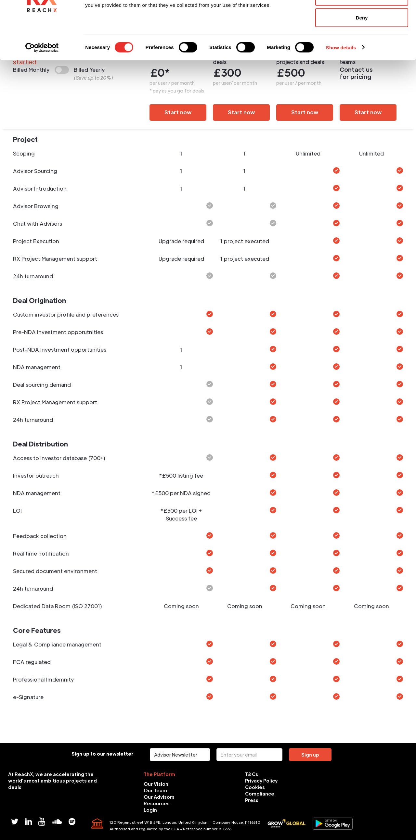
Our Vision (156, 784)
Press (251, 800)
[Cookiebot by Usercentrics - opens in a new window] (42, 89)
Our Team (155, 790)
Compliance (259, 793)
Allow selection (361, 38)
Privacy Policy (261, 781)
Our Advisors (159, 797)
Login (150, 810)
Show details (341, 89)
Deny (362, 59)
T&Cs (251, 774)
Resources (157, 803)
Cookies (255, 787)
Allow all (362, 17)
